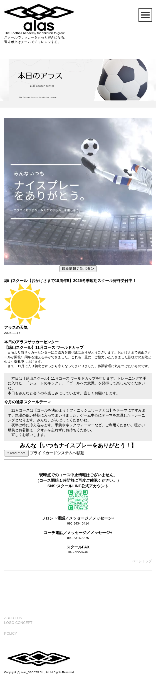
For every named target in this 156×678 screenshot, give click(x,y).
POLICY (10, 634)
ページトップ (142, 561)
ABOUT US (13, 618)
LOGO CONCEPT (18, 623)
